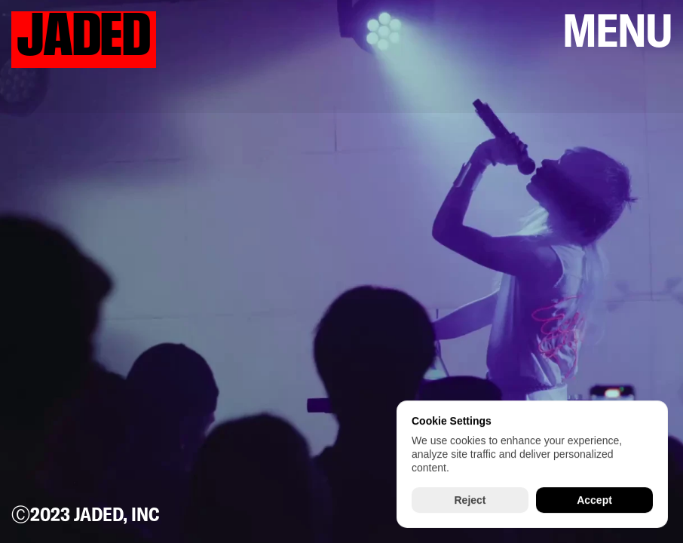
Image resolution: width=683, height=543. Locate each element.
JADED (83, 36)
